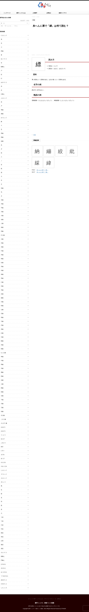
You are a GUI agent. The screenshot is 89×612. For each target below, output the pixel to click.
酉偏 (2, 388)
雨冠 (2, 533)
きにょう (3, 482)
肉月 (2, 446)
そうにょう (4, 474)
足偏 (2, 294)
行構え (3, 94)
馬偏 (2, 364)
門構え (3, 560)
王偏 (2, 407)
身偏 (2, 274)
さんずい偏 (4, 423)
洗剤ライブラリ (63, 13)
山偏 (2, 309)
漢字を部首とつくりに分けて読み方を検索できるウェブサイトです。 (44, 606)
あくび (3, 458)
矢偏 (2, 337)
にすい (3, 450)
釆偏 (2, 133)
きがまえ (3, 568)
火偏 (2, 215)
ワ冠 (2, 521)
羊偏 (2, 368)
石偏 (2, 313)
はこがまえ (4, 572)
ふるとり (3, 442)
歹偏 (2, 325)
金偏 (2, 219)
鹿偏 (2, 372)
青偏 (2, 109)
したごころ (4, 587)
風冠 (2, 544)
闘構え (3, 66)
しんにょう (4, 470)
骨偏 (2, 317)
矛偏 (2, 266)
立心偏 (3, 415)
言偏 (2, 243)
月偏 (2, 211)
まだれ (3, 454)
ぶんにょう (4, 98)
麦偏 (2, 113)
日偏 (2, 301)
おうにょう (4, 117)
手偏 (2, 207)
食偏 (2, 227)
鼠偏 (2, 392)
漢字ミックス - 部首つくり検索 (44, 603)
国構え (3, 556)
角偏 (2, 258)
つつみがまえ (4, 576)
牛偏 (2, 360)
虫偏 (2, 380)
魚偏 (2, 411)
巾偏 (2, 251)
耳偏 (2, 290)
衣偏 (2, 270)
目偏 (2, 286)
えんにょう (4, 478)
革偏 (2, 278)
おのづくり (4, 82)
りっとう (3, 435)
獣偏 (2, 348)
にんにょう (4, 35)
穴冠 (2, 525)
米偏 (2, 345)
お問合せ (48, 13)
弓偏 (2, 321)
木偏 (2, 203)
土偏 (2, 384)
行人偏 (3, 235)
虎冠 (2, 548)
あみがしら (4, 580)
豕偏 (2, 51)
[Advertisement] (60, 41)
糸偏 (34, 134)
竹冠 (2, 529)
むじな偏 (3, 352)
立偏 (2, 239)
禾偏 (2, 254)
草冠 (2, 536)
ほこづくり (4, 59)
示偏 (2, 403)
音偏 (2, 188)
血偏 (2, 141)
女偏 (2, 395)
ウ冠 (2, 517)
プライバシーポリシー (49, 598)
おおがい (3, 427)
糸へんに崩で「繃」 (42, 172)
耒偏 (2, 329)
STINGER (63, 608)
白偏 (2, 333)
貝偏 (2, 231)
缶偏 (2, 262)
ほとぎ (3, 439)
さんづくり (4, 552)
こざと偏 (3, 419)
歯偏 (2, 298)
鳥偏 (2, 376)
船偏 (2, 341)
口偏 (2, 282)
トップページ (7, 13)
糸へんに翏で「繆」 (42, 170)
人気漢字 (35, 13)
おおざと (3, 431)
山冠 (2, 540)
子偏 (2, 399)
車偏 (2, 356)
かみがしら (4, 583)
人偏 (2, 223)
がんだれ (3, 462)
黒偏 (2, 137)
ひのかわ (3, 564)
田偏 (2, 305)
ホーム (29, 598)
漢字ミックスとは (20, 13)
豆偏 (2, 200)
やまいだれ (4, 466)
